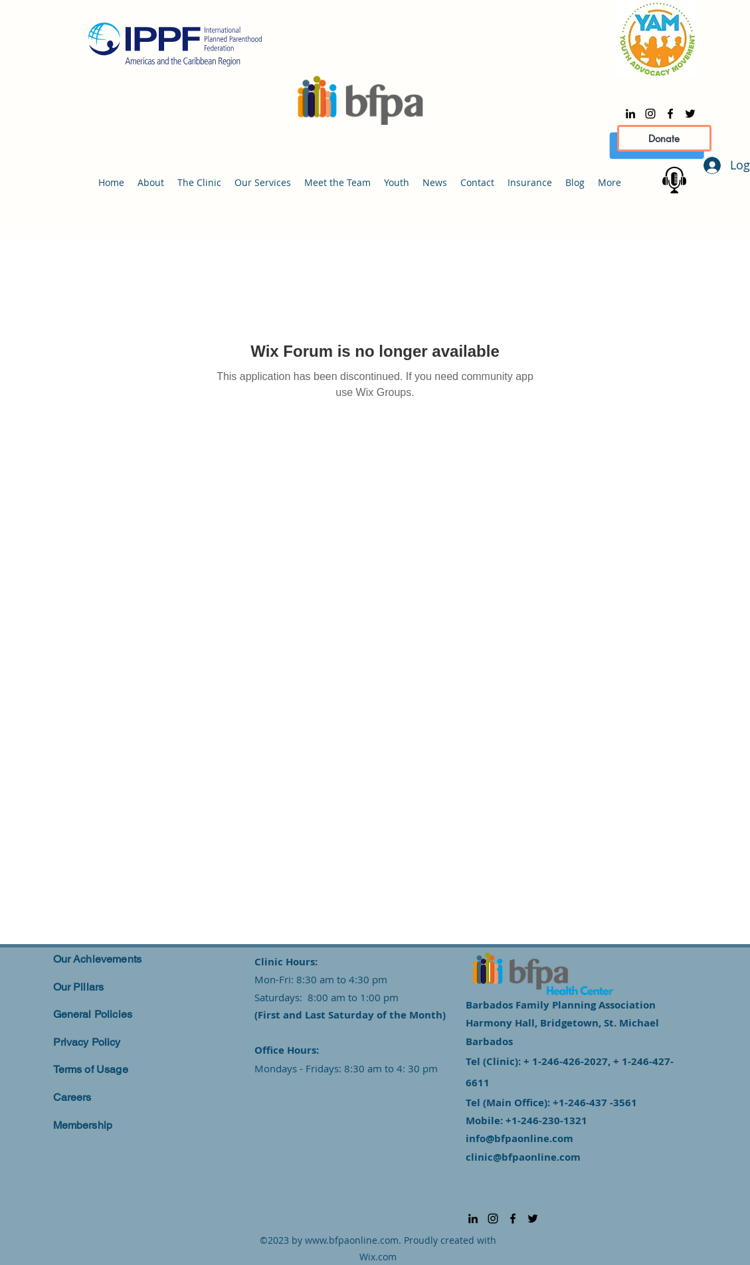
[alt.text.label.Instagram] (650, 113)
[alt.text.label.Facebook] (670, 113)
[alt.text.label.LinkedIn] (630, 113)
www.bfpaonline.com (352, 1240)
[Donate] (664, 138)
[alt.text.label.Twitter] (690, 113)
